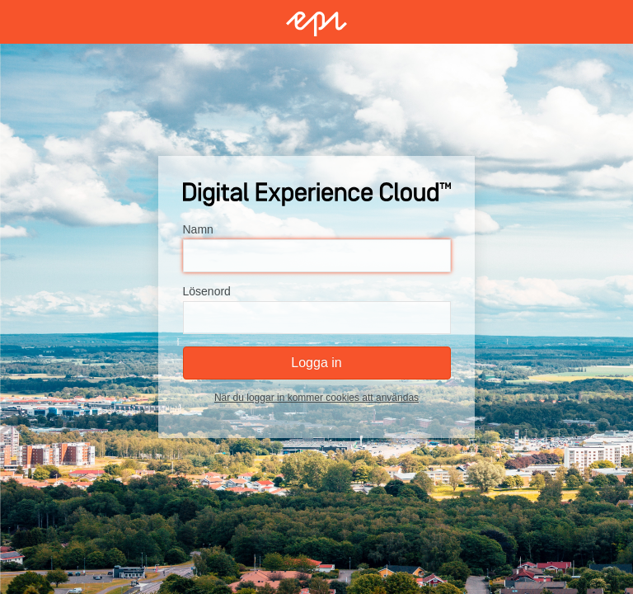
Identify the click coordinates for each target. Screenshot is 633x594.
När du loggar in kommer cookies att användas (316, 397)
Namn (198, 229)
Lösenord (207, 291)
